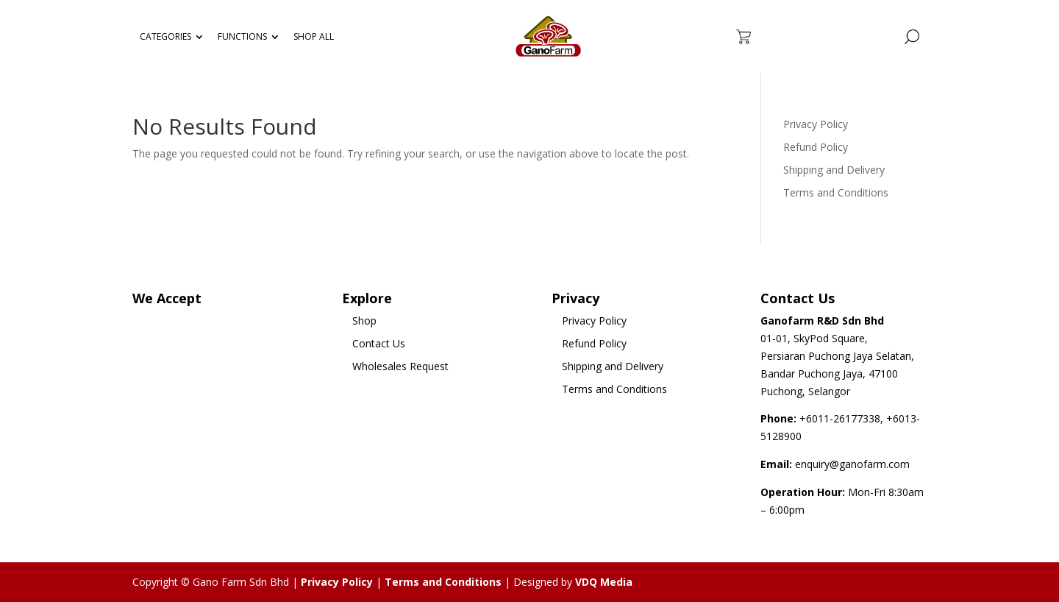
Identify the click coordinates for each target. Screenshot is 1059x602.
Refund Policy (815, 147)
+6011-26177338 (839, 418)
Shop (364, 320)
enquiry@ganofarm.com (852, 464)
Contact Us (378, 343)
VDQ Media (603, 582)
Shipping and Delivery (834, 170)
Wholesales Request (400, 366)
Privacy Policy (815, 124)
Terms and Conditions (835, 192)
